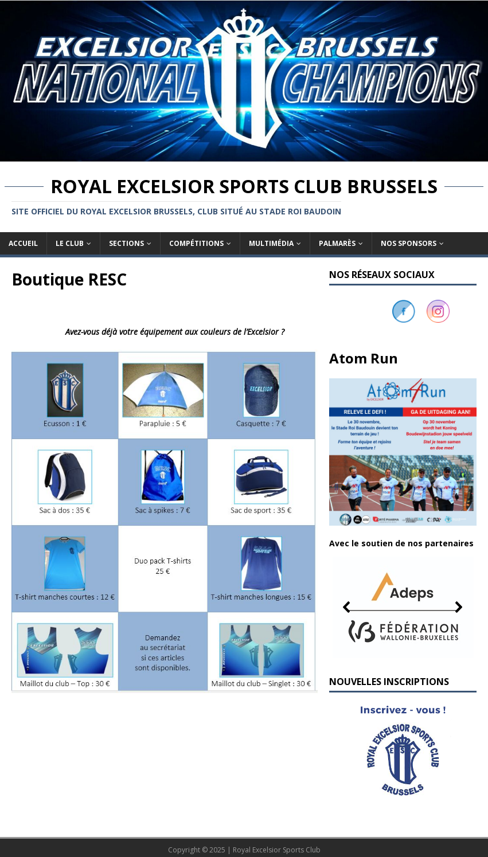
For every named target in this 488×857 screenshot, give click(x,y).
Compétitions (196, 243)
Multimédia (271, 243)
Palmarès (337, 243)
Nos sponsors (408, 243)
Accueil (23, 243)
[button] (403, 607)
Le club (70, 243)
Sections (126, 243)
